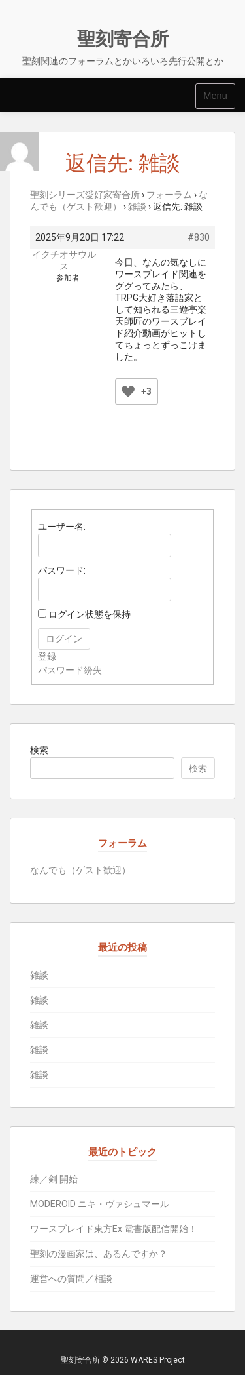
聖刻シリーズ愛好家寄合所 (85, 194)
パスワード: (62, 570)
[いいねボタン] (128, 391)
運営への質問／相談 (71, 1278)
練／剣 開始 (54, 1179)
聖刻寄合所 (123, 39)
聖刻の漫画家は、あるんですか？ (98, 1253)
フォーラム (169, 194)
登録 (47, 656)
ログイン (64, 638)
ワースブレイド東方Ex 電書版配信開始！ (113, 1229)
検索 (39, 750)
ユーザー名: (62, 526)
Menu (215, 95)
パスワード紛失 (70, 670)
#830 (199, 237)
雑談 (137, 206)
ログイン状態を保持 (89, 614)
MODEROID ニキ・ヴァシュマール (99, 1204)
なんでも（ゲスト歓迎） (80, 870)
